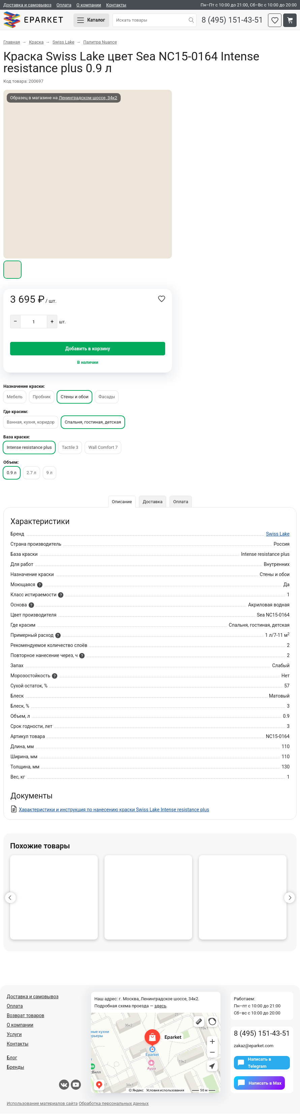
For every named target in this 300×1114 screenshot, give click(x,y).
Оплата (64, 4)
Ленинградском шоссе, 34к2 (88, 98)
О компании (89, 4)
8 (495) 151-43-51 (232, 20)
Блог (12, 1058)
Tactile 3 (70, 447)
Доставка (152, 502)
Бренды (15, 1067)
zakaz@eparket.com (254, 1046)
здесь (160, 1006)
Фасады (106, 397)
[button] (10, 898)
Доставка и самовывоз (27, 4)
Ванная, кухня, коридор (31, 422)
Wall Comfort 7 (103, 447)
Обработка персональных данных (114, 1103)
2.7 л (31, 473)
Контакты (116, 4)
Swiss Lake (278, 534)
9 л (50, 473)
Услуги (14, 1034)
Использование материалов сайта (42, 1103)
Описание (122, 502)
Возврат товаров (25, 1015)
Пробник (42, 397)
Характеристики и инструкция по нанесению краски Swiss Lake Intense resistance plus (114, 810)
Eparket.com (33, 20)
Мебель (15, 397)
